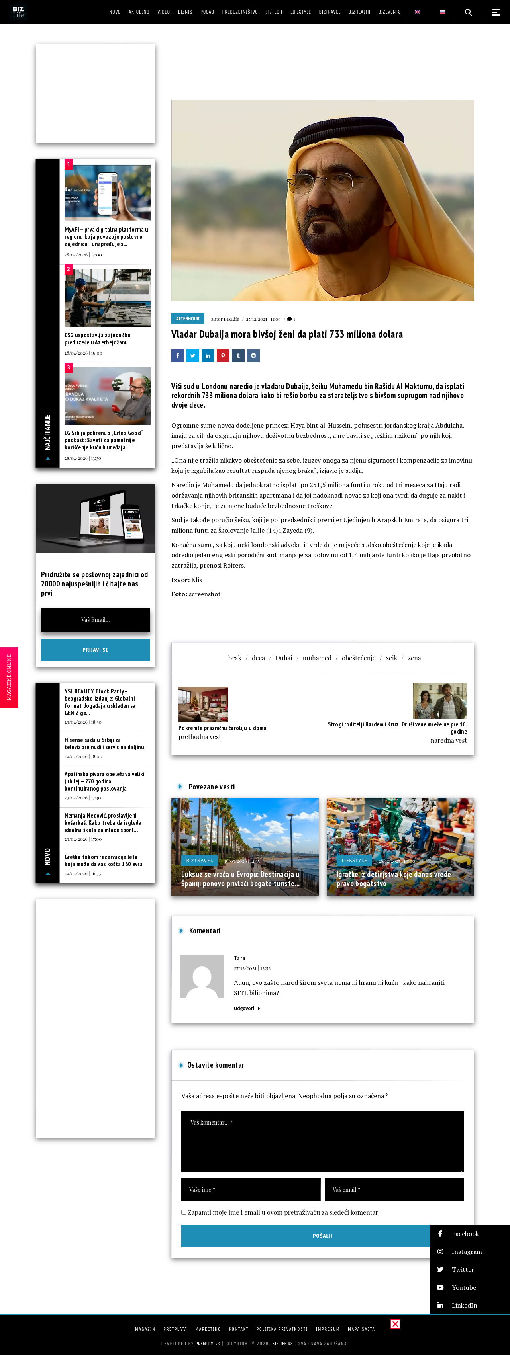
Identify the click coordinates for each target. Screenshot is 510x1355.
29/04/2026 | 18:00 (83, 756)
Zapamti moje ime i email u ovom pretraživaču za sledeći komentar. (284, 1212)
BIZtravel (199, 860)
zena (414, 658)
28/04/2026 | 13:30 (83, 458)
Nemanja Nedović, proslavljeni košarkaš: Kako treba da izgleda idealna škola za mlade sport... (103, 823)
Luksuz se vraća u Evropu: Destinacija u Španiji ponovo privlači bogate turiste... (240, 878)
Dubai (283, 658)
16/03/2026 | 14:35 (242, 860)
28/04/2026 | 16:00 (83, 352)
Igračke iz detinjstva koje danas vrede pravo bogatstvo (394, 878)
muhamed (317, 658)
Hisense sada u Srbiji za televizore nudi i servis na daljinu (105, 743)
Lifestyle (354, 860)
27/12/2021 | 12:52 (252, 968)
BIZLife (231, 319)
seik (392, 658)
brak (234, 658)
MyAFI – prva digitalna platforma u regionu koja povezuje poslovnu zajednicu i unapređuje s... (107, 237)
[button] (470, 1234)
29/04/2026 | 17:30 (83, 797)
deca (258, 658)
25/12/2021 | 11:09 (263, 319)
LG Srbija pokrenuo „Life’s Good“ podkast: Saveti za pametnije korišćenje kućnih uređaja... (104, 440)
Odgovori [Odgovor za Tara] (244, 1008)
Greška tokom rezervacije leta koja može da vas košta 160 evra (104, 860)
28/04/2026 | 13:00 (83, 254)
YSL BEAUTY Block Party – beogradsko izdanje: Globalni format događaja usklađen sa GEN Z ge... (100, 702)
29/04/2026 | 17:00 (83, 839)
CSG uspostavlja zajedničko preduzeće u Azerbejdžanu (98, 338)
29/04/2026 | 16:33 (83, 873)
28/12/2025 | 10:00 (397, 860)
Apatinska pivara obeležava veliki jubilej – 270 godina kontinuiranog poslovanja (105, 781)
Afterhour (188, 319)
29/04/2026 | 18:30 (83, 722)
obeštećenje (359, 658)
